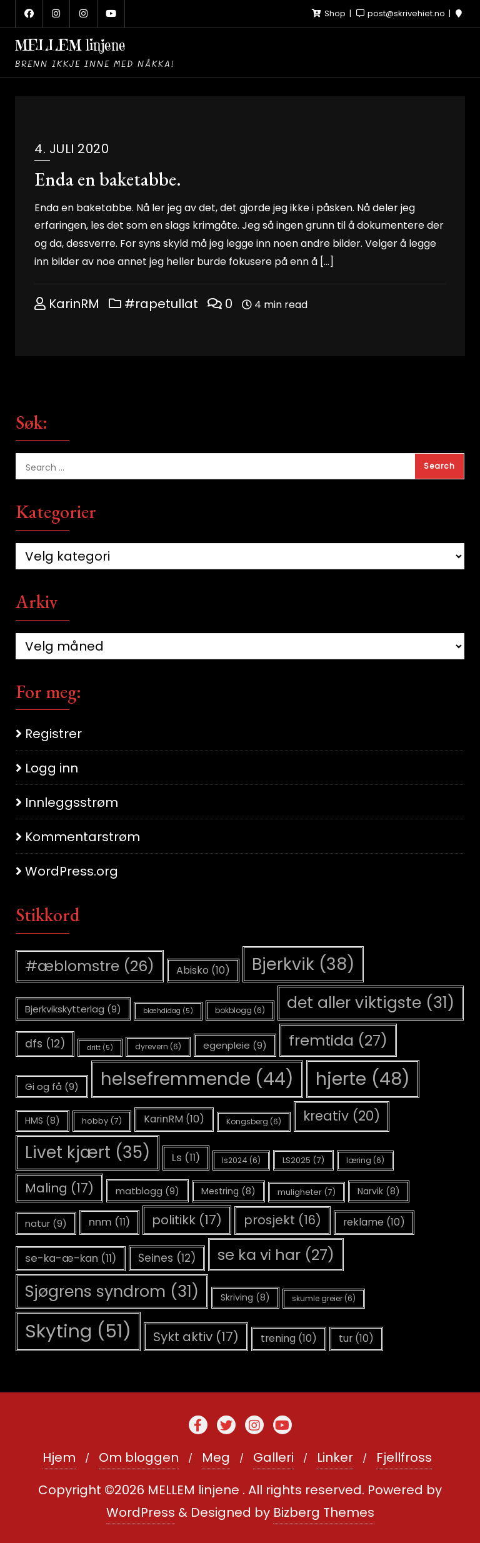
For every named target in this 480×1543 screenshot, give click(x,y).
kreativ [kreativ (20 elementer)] (341, 1116)
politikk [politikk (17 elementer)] (187, 1220)
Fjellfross (404, 1457)
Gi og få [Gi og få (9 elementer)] (52, 1086)
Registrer (53, 733)
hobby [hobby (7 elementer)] (102, 1121)
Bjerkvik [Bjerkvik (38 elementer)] (303, 964)
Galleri (273, 1457)
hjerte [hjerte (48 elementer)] (363, 1078)
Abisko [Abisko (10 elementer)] (203, 970)
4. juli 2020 (71, 148)
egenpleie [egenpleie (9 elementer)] (235, 1045)
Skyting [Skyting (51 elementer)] (78, 1331)
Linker (335, 1457)
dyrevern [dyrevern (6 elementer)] (158, 1046)
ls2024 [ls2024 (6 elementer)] (241, 1160)
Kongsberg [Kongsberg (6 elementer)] (253, 1121)
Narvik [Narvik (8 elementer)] (379, 1191)
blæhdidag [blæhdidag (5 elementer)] (168, 1011)
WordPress (140, 1512)
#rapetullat (153, 303)
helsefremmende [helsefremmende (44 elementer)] (197, 1079)
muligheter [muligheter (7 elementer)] (307, 1192)
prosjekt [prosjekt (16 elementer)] (282, 1220)
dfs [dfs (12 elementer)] (45, 1043)
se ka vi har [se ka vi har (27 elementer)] (276, 1254)
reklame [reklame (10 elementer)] (374, 1222)
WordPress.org (71, 871)
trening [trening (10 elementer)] (289, 1338)
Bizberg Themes (323, 1512)
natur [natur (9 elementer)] (46, 1223)
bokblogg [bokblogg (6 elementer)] (240, 1010)
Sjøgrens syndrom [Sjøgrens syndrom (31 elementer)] (112, 1291)
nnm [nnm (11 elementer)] (109, 1222)
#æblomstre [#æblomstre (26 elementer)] (89, 966)
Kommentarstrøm (82, 837)
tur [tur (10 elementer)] (356, 1338)
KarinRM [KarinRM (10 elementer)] (174, 1119)
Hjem (59, 1457)
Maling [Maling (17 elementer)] (59, 1188)
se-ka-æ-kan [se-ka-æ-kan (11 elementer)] (70, 1258)
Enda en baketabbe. (107, 179)
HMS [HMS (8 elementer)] (42, 1120)
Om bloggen (139, 1457)
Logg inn (51, 768)
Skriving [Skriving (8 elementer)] (245, 1297)
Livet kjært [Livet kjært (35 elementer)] (87, 1152)
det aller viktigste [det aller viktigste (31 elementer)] (370, 1003)
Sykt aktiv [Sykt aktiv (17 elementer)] (196, 1337)
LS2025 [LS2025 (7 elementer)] (303, 1160)
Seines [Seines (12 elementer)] (167, 1258)
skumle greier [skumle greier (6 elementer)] (324, 1298)
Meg (216, 1457)
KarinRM (66, 303)
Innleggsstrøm (71, 802)
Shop (330, 13)
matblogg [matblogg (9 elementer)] (147, 1190)
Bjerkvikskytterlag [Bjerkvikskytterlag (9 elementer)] (73, 1009)
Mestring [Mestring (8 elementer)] (228, 1191)
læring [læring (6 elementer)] (365, 1160)
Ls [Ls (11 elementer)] (186, 1158)
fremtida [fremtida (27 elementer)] (338, 1040)
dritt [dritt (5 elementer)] (100, 1047)
